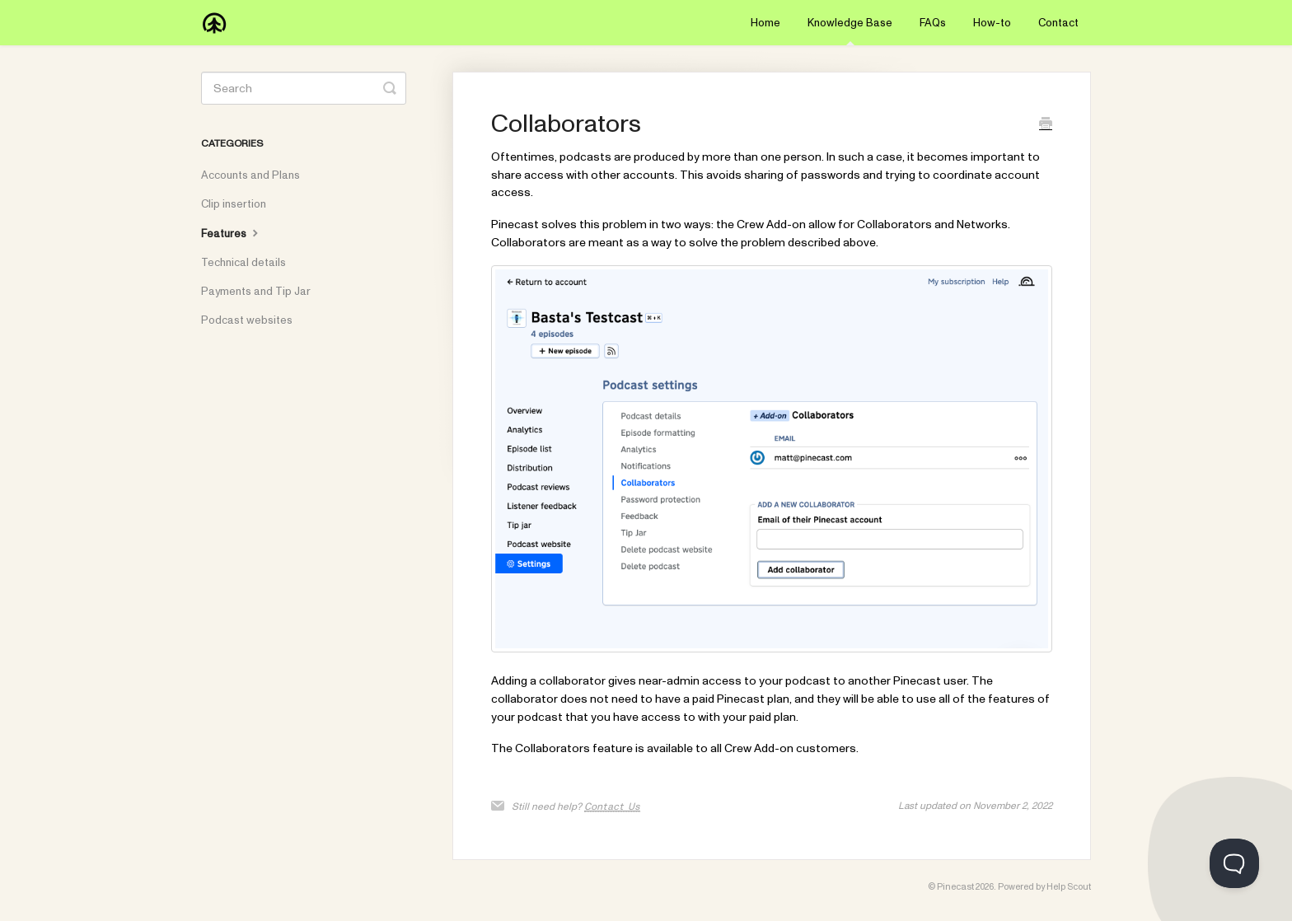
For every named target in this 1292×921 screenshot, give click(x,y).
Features (231, 233)
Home (765, 23)
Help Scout (1068, 887)
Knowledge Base (850, 30)
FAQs (933, 23)
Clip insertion (233, 204)
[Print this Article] (1045, 125)
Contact (1058, 23)
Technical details (243, 262)
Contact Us (612, 806)
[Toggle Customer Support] (1234, 863)
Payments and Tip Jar (256, 291)
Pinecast (955, 887)
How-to (992, 23)
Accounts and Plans (250, 175)
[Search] (303, 88)
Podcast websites (247, 320)
